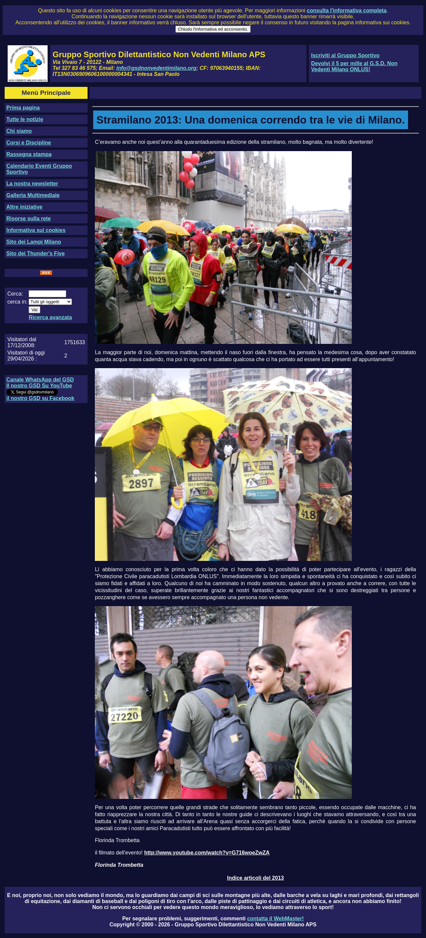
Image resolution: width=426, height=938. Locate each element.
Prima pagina (23, 108)
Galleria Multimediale (33, 195)
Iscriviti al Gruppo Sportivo (345, 55)
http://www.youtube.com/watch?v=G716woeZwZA (207, 852)
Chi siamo (19, 131)
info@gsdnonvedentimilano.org (156, 68)
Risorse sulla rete (28, 218)
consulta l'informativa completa (346, 10)
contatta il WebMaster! (275, 918)
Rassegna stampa (29, 154)
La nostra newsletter (32, 183)
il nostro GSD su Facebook (40, 398)
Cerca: (15, 294)
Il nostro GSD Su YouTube (39, 385)
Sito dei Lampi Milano (33, 242)
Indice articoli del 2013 (255, 878)
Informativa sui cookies (36, 230)
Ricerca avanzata (50, 317)
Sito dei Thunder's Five (35, 253)
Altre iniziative (24, 207)
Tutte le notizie (24, 119)
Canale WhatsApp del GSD (40, 379)
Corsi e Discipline (28, 142)
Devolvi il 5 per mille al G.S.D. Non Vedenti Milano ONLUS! (354, 66)
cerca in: (17, 302)
